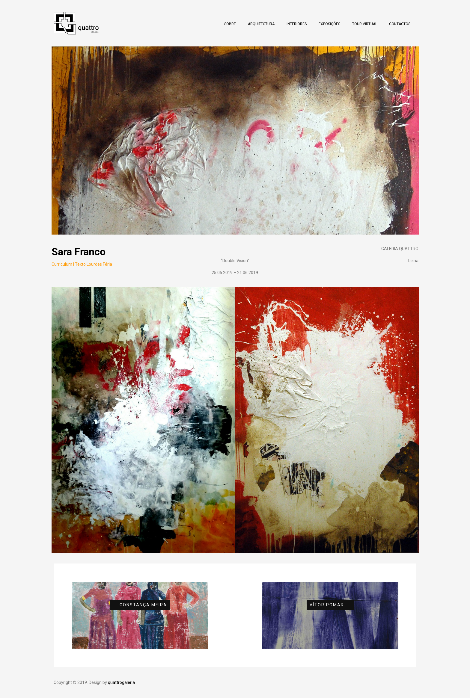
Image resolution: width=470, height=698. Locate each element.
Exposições (329, 24)
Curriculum (62, 264)
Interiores (297, 24)
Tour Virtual (364, 24)
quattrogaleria (121, 682)
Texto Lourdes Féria (93, 264)
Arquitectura (261, 24)
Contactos (399, 24)
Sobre (230, 24)
